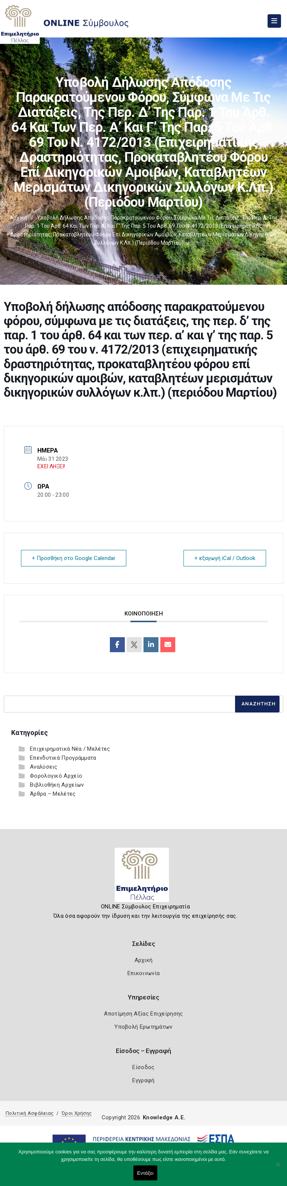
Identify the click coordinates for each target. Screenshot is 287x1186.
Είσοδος (143, 1067)
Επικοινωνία (143, 973)
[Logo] (144, 877)
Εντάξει (145, 1173)
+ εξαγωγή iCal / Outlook (224, 558)
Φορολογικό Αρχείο (56, 775)
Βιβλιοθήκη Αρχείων (57, 784)
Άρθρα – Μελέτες (53, 793)
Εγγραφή (143, 1080)
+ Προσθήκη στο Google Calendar (73, 558)
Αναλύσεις (44, 766)
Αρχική (18, 218)
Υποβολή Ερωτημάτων (143, 1026)
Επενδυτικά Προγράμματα (63, 757)
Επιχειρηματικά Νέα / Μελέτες (70, 748)
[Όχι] (277, 1168)
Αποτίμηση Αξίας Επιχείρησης (143, 1013)
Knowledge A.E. (164, 1117)
